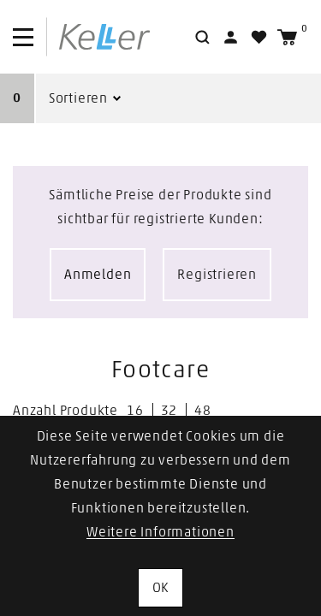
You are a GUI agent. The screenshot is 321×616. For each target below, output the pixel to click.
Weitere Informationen (160, 532)
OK (160, 588)
